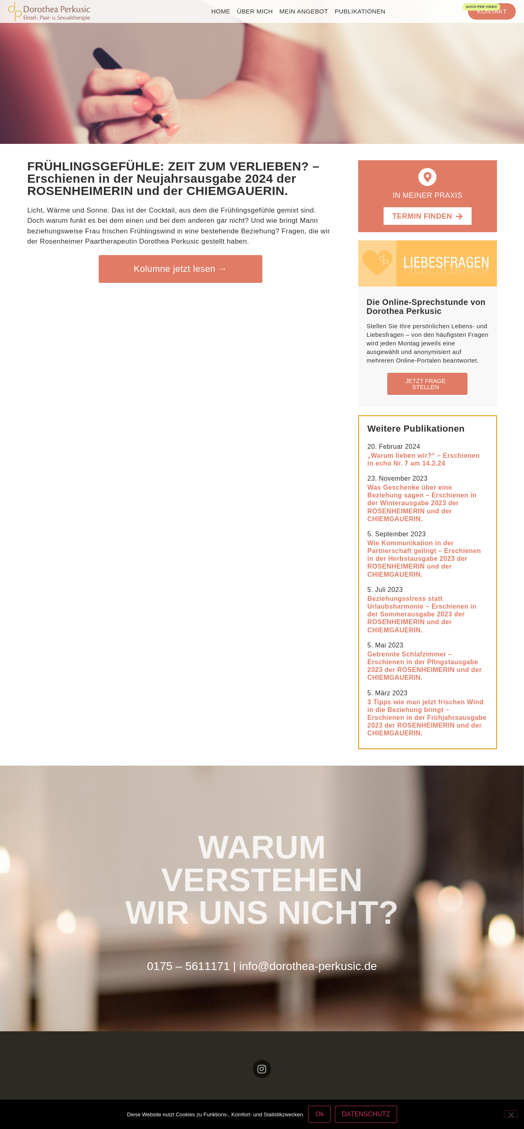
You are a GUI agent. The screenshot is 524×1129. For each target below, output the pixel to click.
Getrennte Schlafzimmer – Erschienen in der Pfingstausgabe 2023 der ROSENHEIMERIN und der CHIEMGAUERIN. (424, 666)
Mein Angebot (303, 11)
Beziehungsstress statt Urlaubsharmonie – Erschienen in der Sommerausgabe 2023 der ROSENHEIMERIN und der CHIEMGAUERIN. (422, 614)
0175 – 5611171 (188, 966)
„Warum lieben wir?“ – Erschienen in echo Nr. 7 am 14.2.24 (423, 459)
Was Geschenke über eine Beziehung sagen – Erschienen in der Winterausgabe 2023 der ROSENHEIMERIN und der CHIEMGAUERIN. (422, 503)
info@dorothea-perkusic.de (308, 966)
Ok (319, 1114)
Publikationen (359, 11)
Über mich (255, 11)
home (220, 11)
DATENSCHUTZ (366, 1114)
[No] (511, 1114)
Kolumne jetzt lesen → (181, 269)
